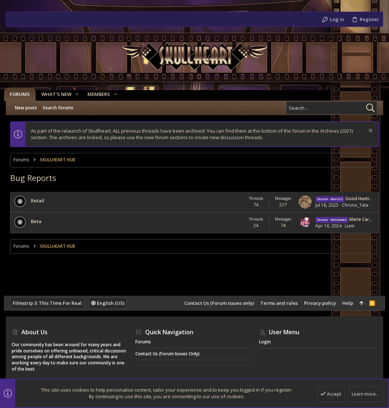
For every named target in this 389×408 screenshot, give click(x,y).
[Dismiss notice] (368, 131)
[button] (78, 94)
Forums (143, 342)
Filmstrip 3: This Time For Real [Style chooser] (49, 303)
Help (345, 303)
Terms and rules (277, 303)
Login (265, 342)
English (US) (109, 303)
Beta (38, 221)
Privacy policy (318, 303)
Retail (39, 200)
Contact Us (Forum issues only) (217, 303)
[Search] (332, 108)
